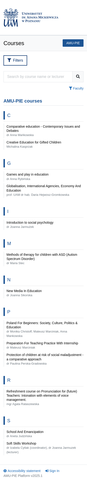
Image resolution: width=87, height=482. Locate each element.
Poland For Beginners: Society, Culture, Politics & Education (41, 329)
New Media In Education (24, 293)
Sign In (52, 471)
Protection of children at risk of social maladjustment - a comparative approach (44, 359)
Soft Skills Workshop (41, 448)
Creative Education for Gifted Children (33, 144)
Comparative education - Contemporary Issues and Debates (43, 131)
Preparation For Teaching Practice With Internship (42, 345)
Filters (15, 60)
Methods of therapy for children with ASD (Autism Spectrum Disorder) (41, 259)
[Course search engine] (38, 76)
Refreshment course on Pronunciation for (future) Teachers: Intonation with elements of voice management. (41, 397)
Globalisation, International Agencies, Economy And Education (43, 190)
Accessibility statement (22, 471)
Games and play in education (27, 176)
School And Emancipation (25, 434)
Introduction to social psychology (29, 225)
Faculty (76, 88)
